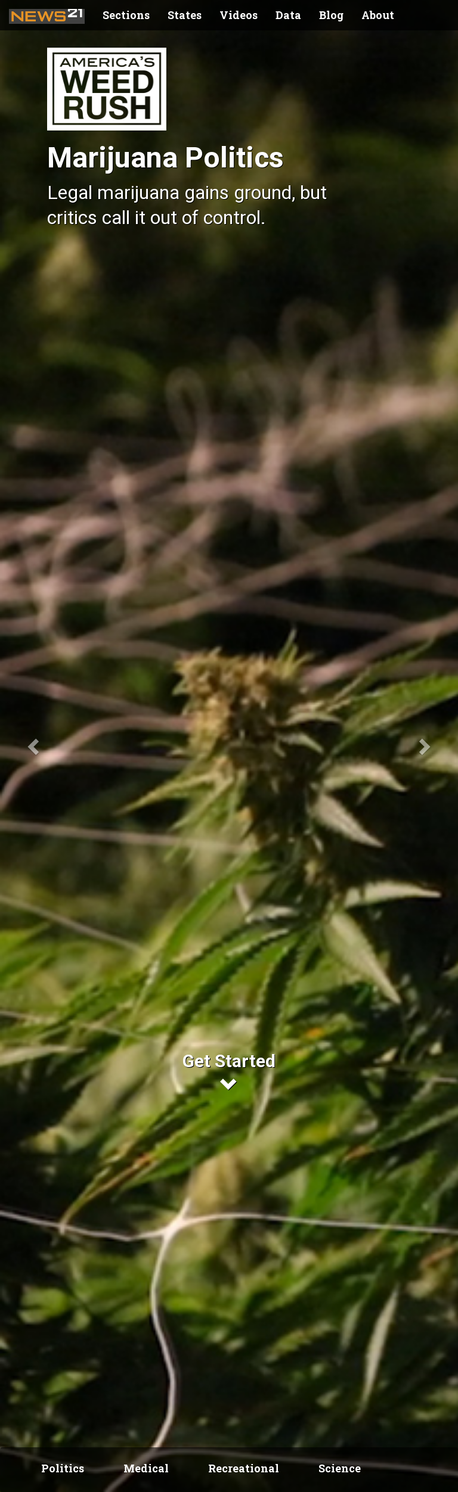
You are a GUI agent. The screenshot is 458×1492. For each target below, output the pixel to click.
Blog (331, 15)
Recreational (243, 1468)
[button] (34, 746)
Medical (146, 1468)
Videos (238, 15)
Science (339, 1468)
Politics (62, 1468)
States (185, 15)
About (377, 15)
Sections (126, 15)
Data (288, 15)
